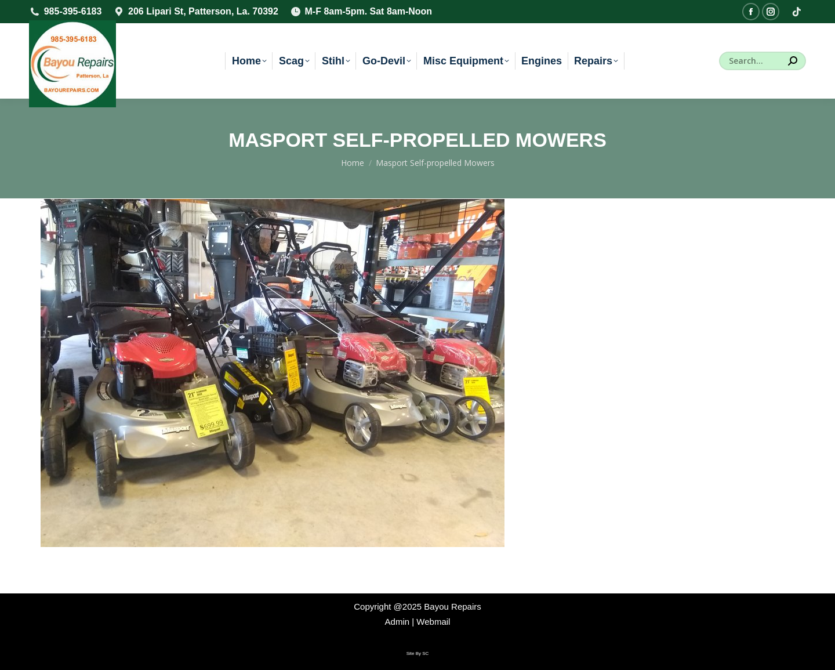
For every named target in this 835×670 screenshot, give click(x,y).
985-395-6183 (65, 11)
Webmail (433, 621)
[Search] (762, 61)
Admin (397, 621)
